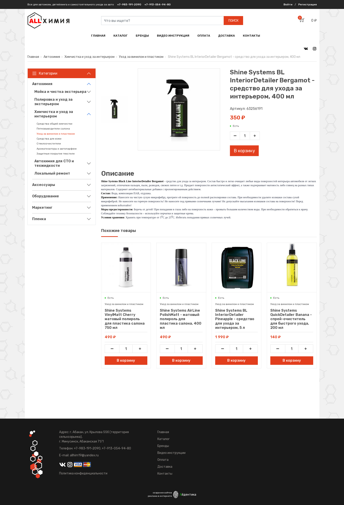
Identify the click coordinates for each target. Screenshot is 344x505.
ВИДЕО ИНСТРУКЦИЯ (173, 35)
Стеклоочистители (49, 143)
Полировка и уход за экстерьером (53, 101)
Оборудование (45, 196)
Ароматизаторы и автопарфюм (57, 148)
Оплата (163, 460)
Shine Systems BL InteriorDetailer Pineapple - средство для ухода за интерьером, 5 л (234, 319)
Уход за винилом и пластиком (141, 57)
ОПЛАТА (203, 35)
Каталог (163, 439)
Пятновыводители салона (53, 128)
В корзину (244, 150)
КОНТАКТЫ (251, 35)
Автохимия (52, 57)
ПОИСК (233, 21)
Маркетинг (42, 207)
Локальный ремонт (52, 173)
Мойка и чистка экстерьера (60, 92)
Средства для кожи (49, 138)
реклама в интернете (160, 496)
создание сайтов (162, 492)
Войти (288, 4)
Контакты (164, 474)
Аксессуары (43, 185)
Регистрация (307, 4)
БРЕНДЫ (142, 35)
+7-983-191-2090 (129, 4)
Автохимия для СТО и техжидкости (54, 163)
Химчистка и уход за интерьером (90, 57)
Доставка (164, 467)
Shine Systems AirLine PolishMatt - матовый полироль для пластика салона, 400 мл (180, 319)
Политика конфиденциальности (83, 473)
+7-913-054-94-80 (157, 4)
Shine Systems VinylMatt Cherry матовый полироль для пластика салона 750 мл (125, 319)
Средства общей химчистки (54, 123)
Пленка (39, 219)
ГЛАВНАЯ (98, 35)
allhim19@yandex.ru (84, 455)
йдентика (188, 495)
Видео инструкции (171, 453)
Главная (33, 57)
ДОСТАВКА (226, 35)
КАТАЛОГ (120, 35)
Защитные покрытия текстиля (56, 153)
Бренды (163, 446)
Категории (44, 73)
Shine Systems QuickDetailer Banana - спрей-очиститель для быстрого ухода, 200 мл (291, 319)
